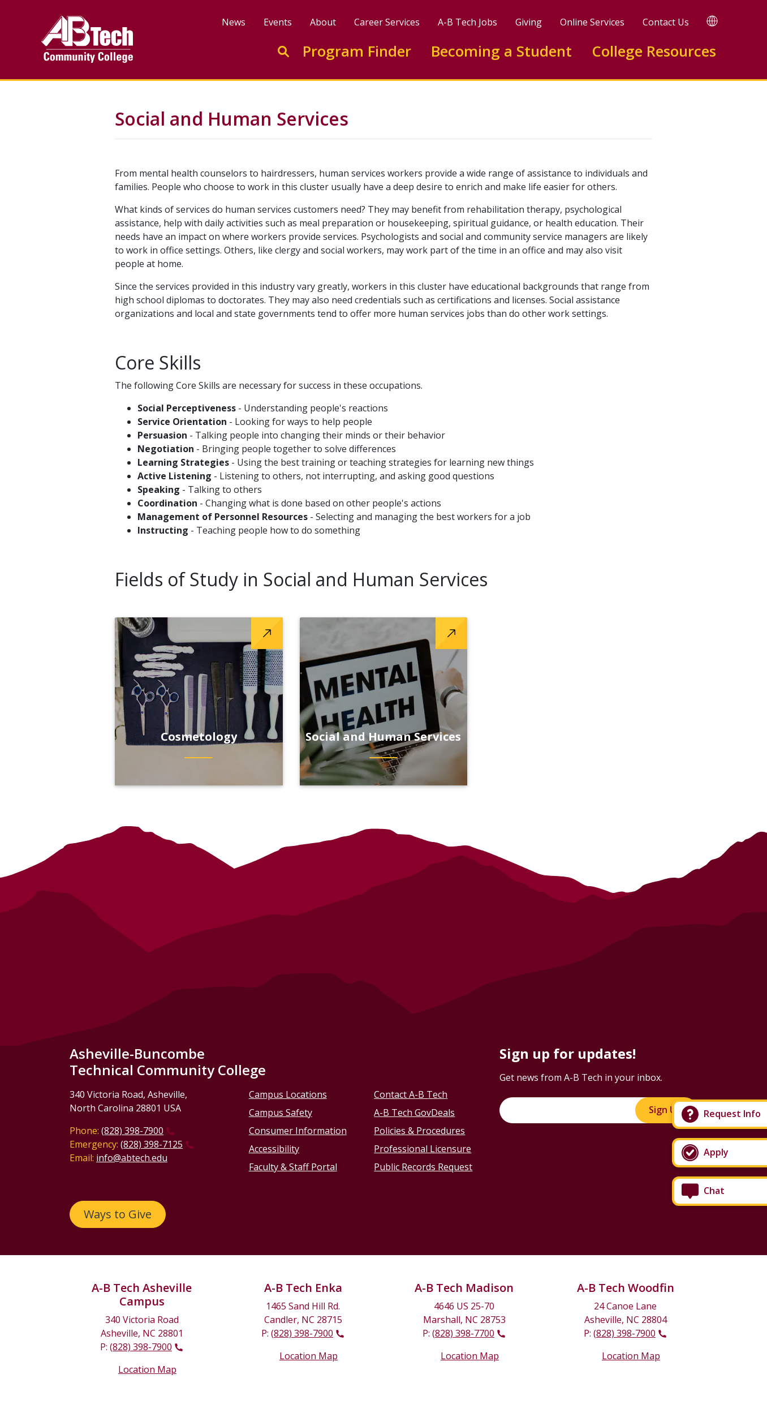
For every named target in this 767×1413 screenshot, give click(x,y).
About (323, 22)
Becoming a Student (501, 51)
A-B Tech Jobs (467, 22)
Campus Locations (288, 1094)
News (233, 22)
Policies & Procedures (419, 1130)
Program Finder (357, 51)
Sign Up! (666, 1109)
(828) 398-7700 (463, 1333)
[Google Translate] (712, 21)
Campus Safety (280, 1112)
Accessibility (274, 1149)
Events (278, 22)
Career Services (387, 22)
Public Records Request (423, 1167)
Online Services (592, 22)
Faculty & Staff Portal (293, 1167)
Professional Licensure (422, 1149)
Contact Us (666, 22)
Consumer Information (298, 1130)
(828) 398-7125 (151, 1144)
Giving (528, 22)
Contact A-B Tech (410, 1094)
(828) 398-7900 (132, 1130)
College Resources (654, 51)
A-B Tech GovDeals (414, 1112)
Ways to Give (118, 1214)
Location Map (147, 1369)
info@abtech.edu (131, 1158)
